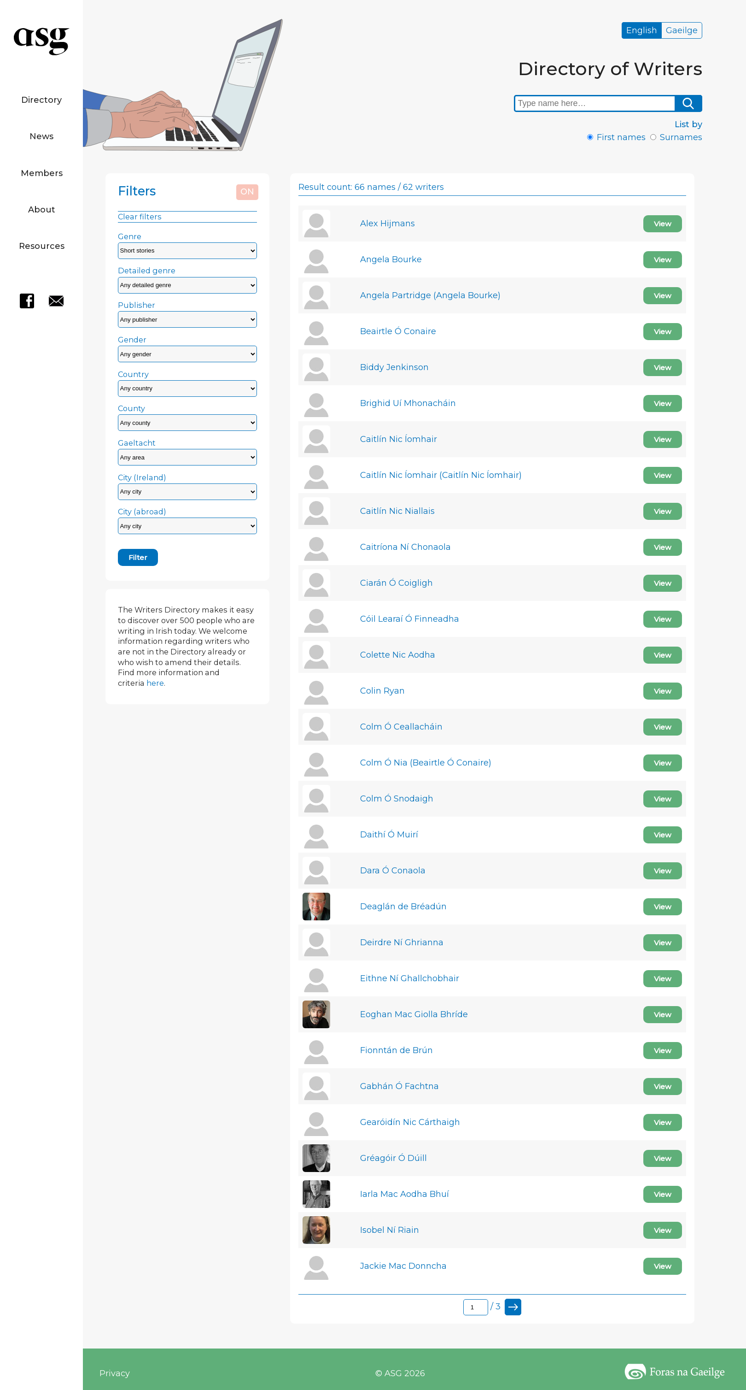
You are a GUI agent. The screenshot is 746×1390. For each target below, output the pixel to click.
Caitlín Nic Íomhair (398, 439)
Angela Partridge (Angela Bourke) (430, 295)
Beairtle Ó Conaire (398, 331)
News (41, 136)
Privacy (114, 1373)
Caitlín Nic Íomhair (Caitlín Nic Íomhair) (441, 475)
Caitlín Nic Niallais (397, 511)
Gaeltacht (137, 443)
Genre (129, 236)
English (641, 30)
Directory (41, 100)
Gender (132, 339)
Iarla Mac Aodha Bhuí (404, 1194)
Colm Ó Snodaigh (396, 799)
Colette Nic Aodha (397, 655)
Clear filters (140, 216)
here (155, 683)
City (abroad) (142, 511)
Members (42, 173)
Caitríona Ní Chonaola (405, 547)
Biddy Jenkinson (394, 367)
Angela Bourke (391, 259)
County (131, 408)
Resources (41, 246)
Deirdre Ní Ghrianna (401, 942)
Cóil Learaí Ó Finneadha (409, 619)
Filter (137, 557)
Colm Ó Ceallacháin (401, 727)
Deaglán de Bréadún (403, 906)
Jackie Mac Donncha (403, 1266)
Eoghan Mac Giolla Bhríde (414, 1014)
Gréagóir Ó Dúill (393, 1158)
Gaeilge (682, 30)
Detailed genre (146, 270)
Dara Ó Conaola (392, 871)
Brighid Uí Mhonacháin (408, 403)
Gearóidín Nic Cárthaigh (410, 1122)
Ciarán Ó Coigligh (396, 583)
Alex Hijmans (387, 223)
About (41, 210)
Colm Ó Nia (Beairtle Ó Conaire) (425, 763)
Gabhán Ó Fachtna (399, 1086)
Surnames (681, 137)
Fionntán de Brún (396, 1050)
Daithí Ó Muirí (389, 835)
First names (621, 137)
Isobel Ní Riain (389, 1230)
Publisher (136, 305)
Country (133, 374)
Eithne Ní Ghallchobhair (409, 978)
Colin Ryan (382, 691)
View (662, 223)
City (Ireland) (142, 477)
